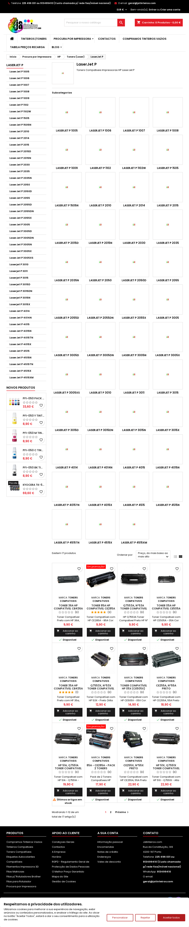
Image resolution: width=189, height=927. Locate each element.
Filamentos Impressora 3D (22, 866)
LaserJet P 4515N (20, 357)
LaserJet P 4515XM (21, 377)
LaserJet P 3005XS (21, 258)
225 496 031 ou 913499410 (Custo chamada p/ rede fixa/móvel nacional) (66, 3)
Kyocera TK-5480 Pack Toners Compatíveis (34, 484)
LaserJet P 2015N (20, 158)
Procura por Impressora (72, 39)
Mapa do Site (60, 876)
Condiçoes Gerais (63, 842)
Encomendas (105, 847)
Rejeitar (145, 917)
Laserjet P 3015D (19, 284)
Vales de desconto (109, 862)
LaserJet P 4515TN (21, 364)
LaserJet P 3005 (19, 224)
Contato (150, 833)
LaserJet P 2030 (19, 164)
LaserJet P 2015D (20, 151)
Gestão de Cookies (64, 881)
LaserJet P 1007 (19, 85)
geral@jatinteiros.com (142, 3)
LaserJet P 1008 (19, 91)
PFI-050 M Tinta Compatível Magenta (34, 432)
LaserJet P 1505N (20, 125)
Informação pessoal (110, 842)
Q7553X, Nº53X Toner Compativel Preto (100, 688)
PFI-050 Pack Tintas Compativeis (34, 398)
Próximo (122, 812)
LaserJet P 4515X (20, 371)
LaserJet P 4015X (20, 344)
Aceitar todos (171, 917)
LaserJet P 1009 (19, 98)
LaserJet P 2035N (20, 178)
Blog (55, 47)
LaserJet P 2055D (20, 204)
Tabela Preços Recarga (27, 47)
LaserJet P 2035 (19, 171)
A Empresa (58, 852)
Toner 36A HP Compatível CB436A (68, 607)
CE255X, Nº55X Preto (133, 766)
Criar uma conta (170, 9)
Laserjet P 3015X (19, 304)
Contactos (107, 39)
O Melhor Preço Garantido (68, 871)
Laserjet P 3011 (18, 271)
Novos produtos (20, 387)
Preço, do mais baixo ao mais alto (154, 555)
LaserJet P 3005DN (21, 238)
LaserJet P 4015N (20, 331)
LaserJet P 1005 (19, 71)
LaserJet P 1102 (18, 105)
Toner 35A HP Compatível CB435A (68, 687)
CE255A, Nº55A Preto (166, 687)
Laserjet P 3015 (18, 278)
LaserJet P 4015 (19, 324)
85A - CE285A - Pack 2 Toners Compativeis (101, 768)
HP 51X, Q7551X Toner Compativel (166, 766)
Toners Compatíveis (18, 852)
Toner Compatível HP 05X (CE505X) (133, 687)
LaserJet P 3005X (20, 251)
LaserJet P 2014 (19, 138)
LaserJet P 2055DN (21, 211)
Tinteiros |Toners (34, 39)
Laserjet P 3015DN (20, 291)
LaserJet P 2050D (20, 191)
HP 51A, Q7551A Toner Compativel (68, 766)
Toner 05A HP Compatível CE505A (166, 607)
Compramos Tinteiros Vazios (144, 39)
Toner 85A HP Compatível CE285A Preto (101, 608)
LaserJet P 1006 (19, 78)
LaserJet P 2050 (19, 184)
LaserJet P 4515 (19, 351)
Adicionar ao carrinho (67, 632)
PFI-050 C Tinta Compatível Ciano (34, 450)
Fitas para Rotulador (18, 881)
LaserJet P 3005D (20, 231)
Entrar (152, 9)
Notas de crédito (107, 852)
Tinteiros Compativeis (19, 847)
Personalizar (120, 917)
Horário (56, 857)
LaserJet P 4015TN (21, 337)
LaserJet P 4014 (19, 311)
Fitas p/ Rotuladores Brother (23, 876)
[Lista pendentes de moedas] (122, 9)
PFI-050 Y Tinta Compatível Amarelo (34, 415)
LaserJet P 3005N (20, 244)
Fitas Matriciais (15, 871)
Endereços (104, 857)
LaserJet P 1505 (19, 118)
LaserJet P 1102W (20, 111)
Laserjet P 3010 (18, 264)
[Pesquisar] (94, 22)
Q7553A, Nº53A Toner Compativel (133, 607)
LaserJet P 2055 (19, 198)
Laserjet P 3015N (19, 297)
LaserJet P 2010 (19, 131)
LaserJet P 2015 (19, 145)
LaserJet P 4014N (20, 317)
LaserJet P (14, 65)
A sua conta (107, 833)
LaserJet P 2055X (20, 218)
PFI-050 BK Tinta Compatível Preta (34, 467)
